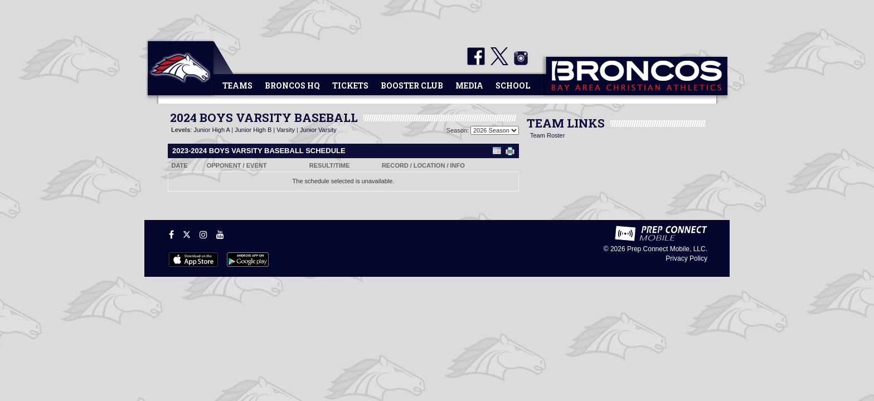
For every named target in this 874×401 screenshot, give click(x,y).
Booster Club (412, 85)
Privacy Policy (686, 258)
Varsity (285, 129)
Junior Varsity (318, 129)
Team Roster (547, 135)
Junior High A (211, 129)
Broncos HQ (292, 85)
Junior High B (253, 129)
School (513, 85)
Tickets (350, 85)
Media (469, 85)
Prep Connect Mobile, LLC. (667, 249)
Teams (237, 85)
